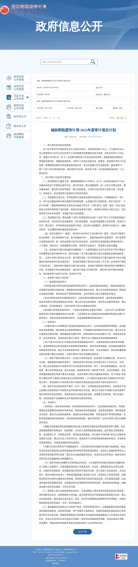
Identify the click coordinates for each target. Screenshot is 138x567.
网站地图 (56, 563)
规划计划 (72, 118)
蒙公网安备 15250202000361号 (55, 558)
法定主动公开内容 (62, 118)
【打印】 (38, 118)
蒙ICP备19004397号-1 (55, 555)
